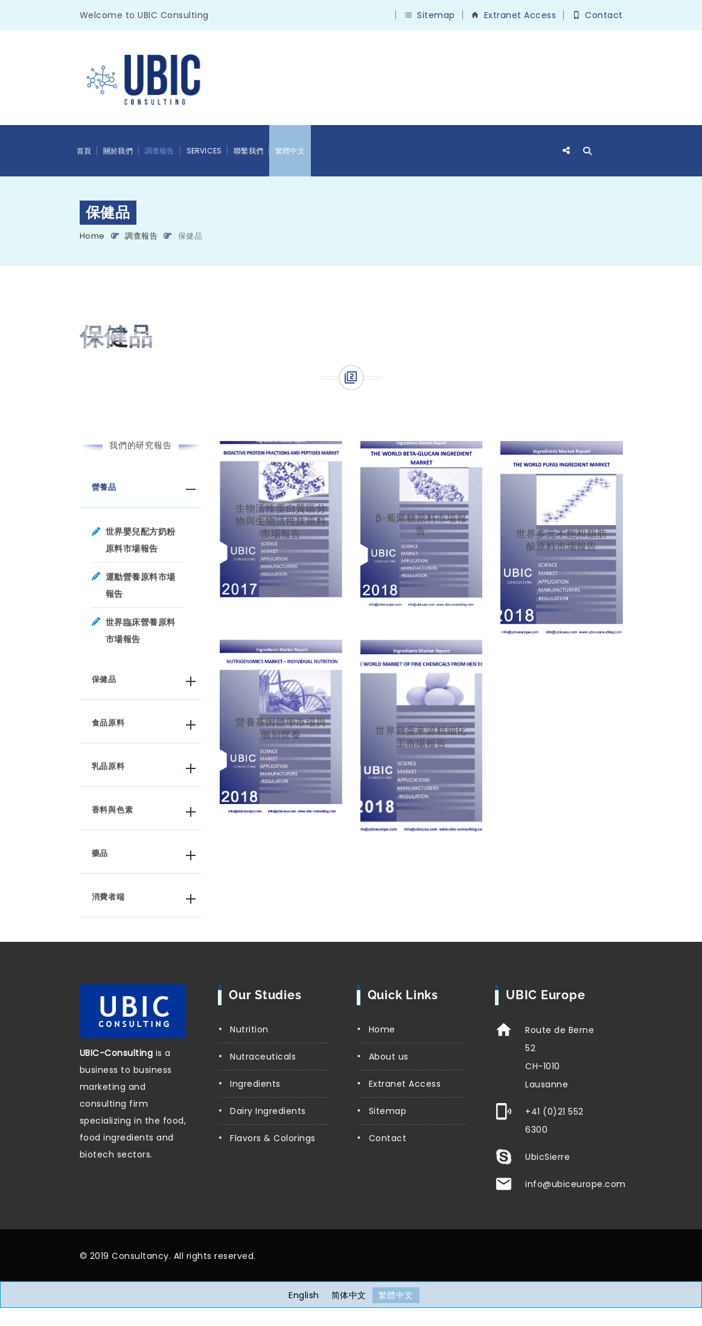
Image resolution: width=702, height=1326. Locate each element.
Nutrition (249, 1029)
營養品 (104, 487)
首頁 (84, 151)
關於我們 (118, 151)
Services (204, 151)
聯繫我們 (248, 151)
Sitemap (436, 15)
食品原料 (108, 722)
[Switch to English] (303, 1295)
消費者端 (108, 896)
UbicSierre (547, 1157)
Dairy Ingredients (268, 1111)
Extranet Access (520, 15)
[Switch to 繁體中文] (396, 1295)
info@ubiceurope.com (575, 1184)
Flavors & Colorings (273, 1138)
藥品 (100, 853)
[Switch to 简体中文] (348, 1295)
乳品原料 (108, 766)
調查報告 (159, 151)
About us (389, 1057)
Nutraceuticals (263, 1057)
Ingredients (255, 1084)
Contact (604, 15)
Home (92, 236)
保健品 (104, 679)
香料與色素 (112, 809)
